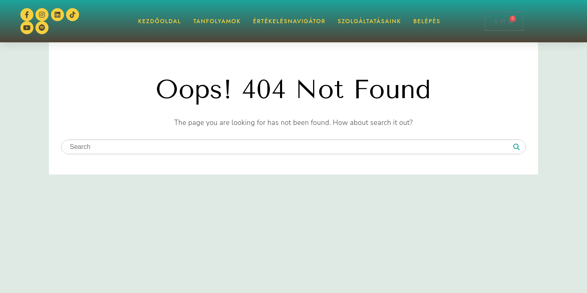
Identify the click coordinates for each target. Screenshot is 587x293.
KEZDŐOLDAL (159, 21)
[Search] (516, 147)
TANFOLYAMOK (217, 21)
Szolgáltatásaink (369, 21)
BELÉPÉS (427, 21)
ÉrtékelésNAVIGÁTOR (289, 21)
